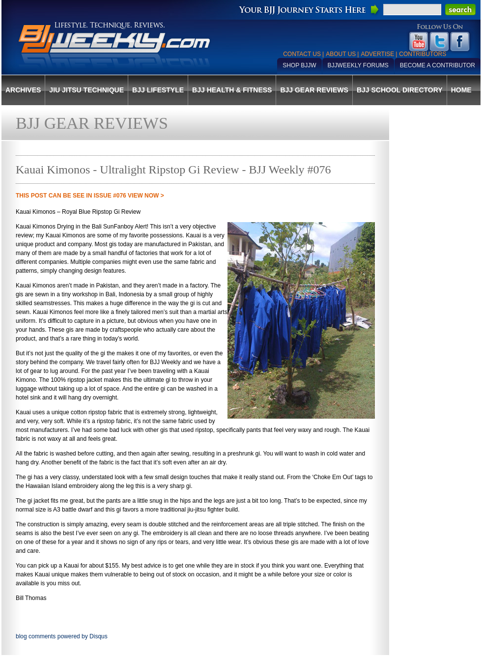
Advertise (377, 54)
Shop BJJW (299, 65)
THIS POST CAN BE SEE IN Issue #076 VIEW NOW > (90, 195)
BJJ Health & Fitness (232, 90)
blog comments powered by (62, 636)
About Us (341, 54)
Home (461, 90)
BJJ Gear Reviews (314, 90)
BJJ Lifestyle (158, 90)
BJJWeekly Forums (358, 65)
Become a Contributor (437, 65)
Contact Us (302, 54)
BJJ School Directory (400, 90)
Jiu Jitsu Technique (86, 90)
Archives (23, 90)
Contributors (422, 54)
